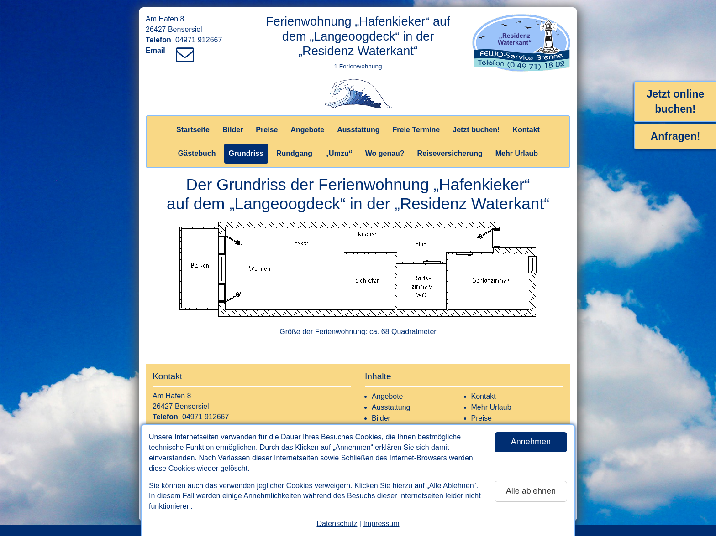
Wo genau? (385, 153)
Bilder (232, 130)
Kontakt (526, 130)
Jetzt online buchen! (676, 101)
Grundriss (246, 153)
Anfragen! (675, 136)
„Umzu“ (339, 153)
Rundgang (294, 153)
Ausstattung (358, 130)
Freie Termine (416, 130)
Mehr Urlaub (516, 153)
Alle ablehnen (531, 490)
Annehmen (531, 441)
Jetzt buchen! (476, 130)
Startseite (193, 130)
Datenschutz (336, 523)
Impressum (381, 523)
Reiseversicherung (450, 153)
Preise (267, 130)
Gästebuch (197, 153)
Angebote (307, 130)
